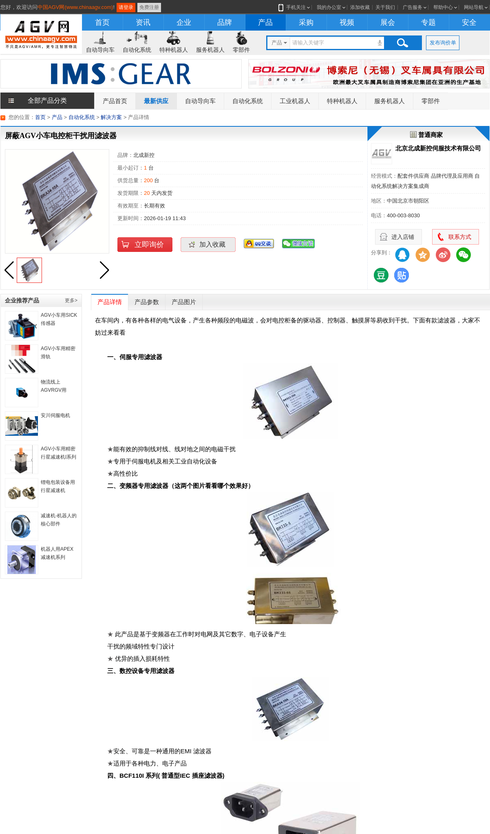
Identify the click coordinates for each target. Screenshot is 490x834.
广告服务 (412, 7)
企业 (184, 22)
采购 (306, 22)
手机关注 (294, 7)
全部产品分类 (47, 100)
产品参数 (147, 301)
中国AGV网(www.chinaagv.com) (75, 7)
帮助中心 (443, 7)
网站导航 (473, 7)
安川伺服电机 (55, 415)
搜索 (402, 43)
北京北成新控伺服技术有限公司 (438, 148)
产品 (265, 22)
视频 (347, 22)
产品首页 (115, 100)
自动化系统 (137, 49)
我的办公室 (329, 7)
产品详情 (109, 301)
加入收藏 (212, 244)
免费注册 (149, 7)
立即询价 (149, 244)
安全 (469, 22)
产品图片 (184, 301)
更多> (71, 300)
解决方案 (111, 117)
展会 (387, 22)
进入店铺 (402, 237)
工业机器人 (295, 100)
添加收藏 (360, 7)
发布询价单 (443, 43)
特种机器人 (173, 49)
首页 (102, 22)
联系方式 (459, 237)
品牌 (224, 22)
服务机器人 (210, 49)
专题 (428, 22)
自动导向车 (100, 49)
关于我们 (385, 7)
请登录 (126, 7)
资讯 (143, 22)
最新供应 (156, 100)
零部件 (241, 49)
